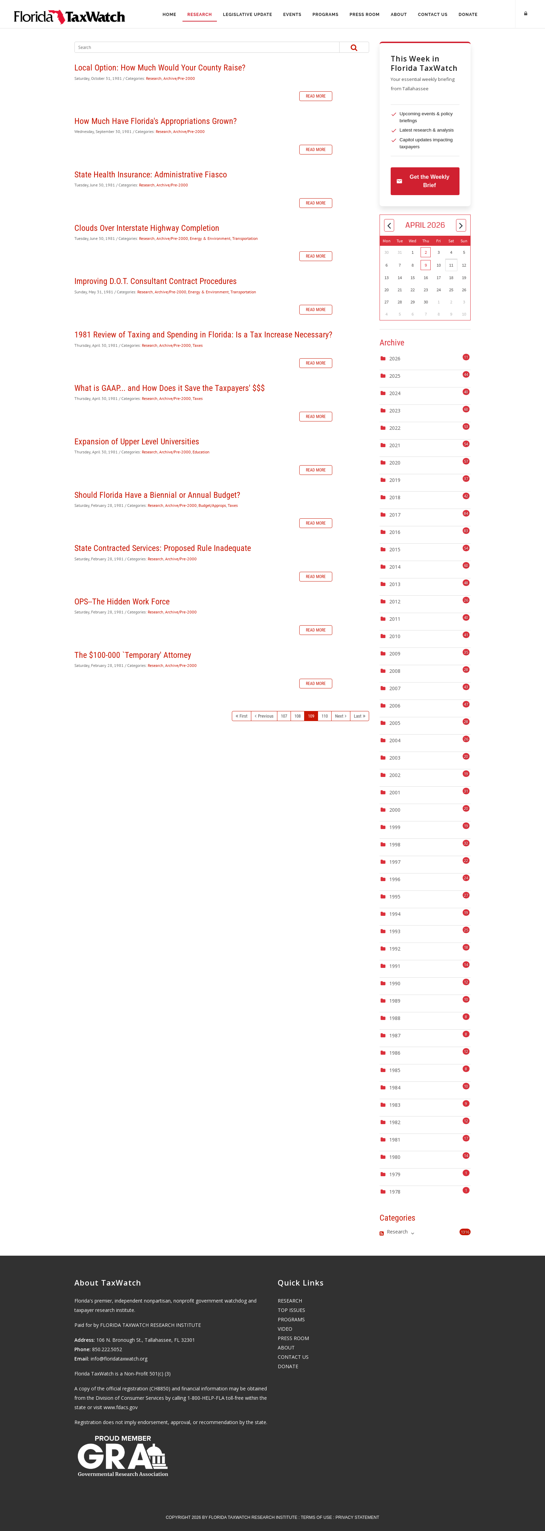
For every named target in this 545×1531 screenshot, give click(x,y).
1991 (394, 966)
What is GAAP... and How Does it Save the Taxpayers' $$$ (169, 388)
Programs (325, 14)
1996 (394, 879)
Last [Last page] (357, 716)
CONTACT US (293, 1357)
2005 (394, 723)
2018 (394, 497)
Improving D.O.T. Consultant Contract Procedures (155, 281)
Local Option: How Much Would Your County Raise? (159, 68)
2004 (394, 740)
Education (201, 451)
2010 (394, 636)
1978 (394, 1191)
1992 (394, 948)
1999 (394, 827)
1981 (394, 1139)
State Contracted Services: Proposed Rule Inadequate (162, 548)
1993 (394, 931)
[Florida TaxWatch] (69, 14)
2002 (394, 775)
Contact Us (433, 14)
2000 (394, 809)
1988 (394, 1018)
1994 (394, 914)
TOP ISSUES (291, 1310)
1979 (394, 1174)
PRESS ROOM (293, 1338)
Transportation (245, 238)
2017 (394, 514)
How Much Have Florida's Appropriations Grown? (155, 121)
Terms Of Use (316, 1517)
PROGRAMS (291, 1319)
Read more (316, 96)
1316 (465, 1232)
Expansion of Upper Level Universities (136, 441)
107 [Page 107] (284, 716)
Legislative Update (247, 14)
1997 (394, 862)
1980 (394, 1157)
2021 (394, 445)
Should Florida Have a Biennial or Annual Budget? (157, 495)
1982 (394, 1122)
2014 (394, 566)
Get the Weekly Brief (423, 181)
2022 (394, 428)
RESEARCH (290, 1300)
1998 (394, 844)
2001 (394, 792)
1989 (394, 1000)
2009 (394, 653)
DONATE (288, 1366)
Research (199, 14)
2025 (394, 376)
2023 (394, 410)
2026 (394, 358)
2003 (394, 757)
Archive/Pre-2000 (179, 78)
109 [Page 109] (311, 716)
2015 (394, 549)
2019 (394, 480)
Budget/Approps (212, 505)
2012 (394, 601)
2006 (394, 705)
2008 (394, 671)
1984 (394, 1087)
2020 (394, 462)
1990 (394, 983)
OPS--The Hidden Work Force (122, 601)
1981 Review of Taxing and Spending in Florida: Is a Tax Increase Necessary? (203, 335)
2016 (394, 532)
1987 (394, 1035)
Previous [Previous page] (266, 716)
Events (292, 14)
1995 (394, 896)
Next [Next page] (339, 716)
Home (169, 14)
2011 (394, 619)
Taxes (198, 345)
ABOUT (286, 1347)
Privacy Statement (357, 1517)
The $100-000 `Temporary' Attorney (132, 655)
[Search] (199, 47)
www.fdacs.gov (121, 1407)
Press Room (365, 14)
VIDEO (285, 1328)
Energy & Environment (210, 238)
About (399, 14)
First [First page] (243, 716)
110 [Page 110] (325, 716)
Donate (468, 14)
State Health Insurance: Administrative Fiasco (150, 174)
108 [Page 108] (297, 716)
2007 (394, 688)
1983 (394, 1105)
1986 (394, 1052)
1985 (394, 1070)
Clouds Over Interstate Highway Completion (146, 228)
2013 (394, 584)
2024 (394, 393)
